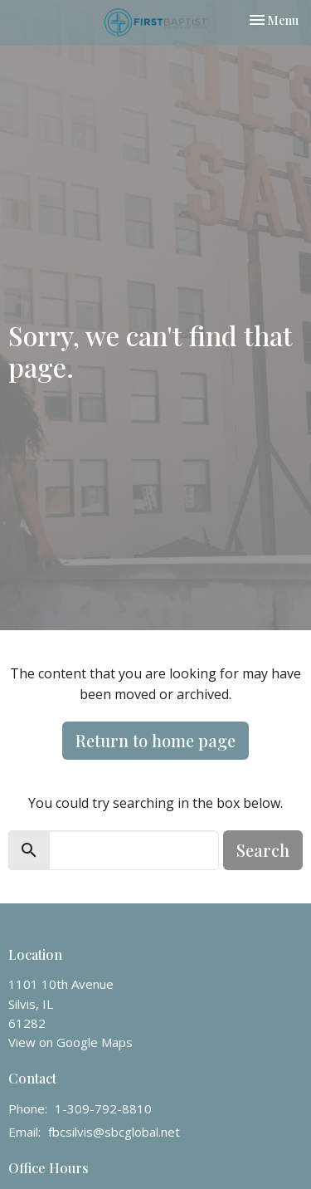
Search (262, 850)
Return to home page (155, 740)
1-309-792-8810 (103, 1108)
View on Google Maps (70, 1042)
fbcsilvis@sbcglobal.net (114, 1131)
